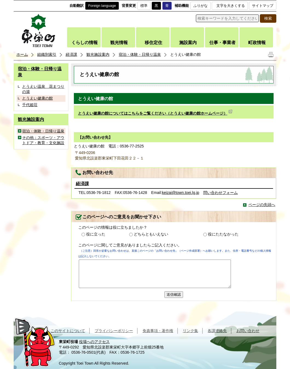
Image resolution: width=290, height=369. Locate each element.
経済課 (71, 54)
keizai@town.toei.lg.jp (180, 192)
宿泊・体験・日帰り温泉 (140, 54)
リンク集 (190, 331)
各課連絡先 (217, 331)
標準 (143, 6)
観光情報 (119, 42)
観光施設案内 (97, 54)
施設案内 (188, 42)
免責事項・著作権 (158, 331)
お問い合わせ (247, 331)
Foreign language (102, 6)
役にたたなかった (223, 234)
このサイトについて (68, 331)
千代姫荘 (29, 105)
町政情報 (257, 42)
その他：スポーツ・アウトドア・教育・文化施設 (43, 140)
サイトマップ (262, 6)
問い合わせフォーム (220, 192)
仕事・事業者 (222, 42)
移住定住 (153, 42)
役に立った (95, 234)
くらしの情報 (84, 42)
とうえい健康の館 (37, 98)
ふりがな (200, 6)
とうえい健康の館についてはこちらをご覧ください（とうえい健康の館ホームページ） (155, 113)
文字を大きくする (230, 6)
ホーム (22, 54)
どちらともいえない (151, 234)
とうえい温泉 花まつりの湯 (43, 89)
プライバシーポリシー (114, 331)
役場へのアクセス (94, 341)
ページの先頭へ (261, 204)
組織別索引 (46, 54)
